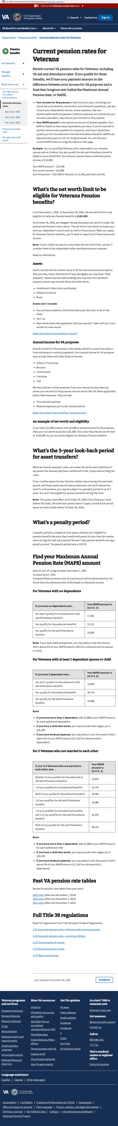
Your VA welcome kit (42, 1064)
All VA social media (70, 1048)
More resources (10, 84)
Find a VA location (99, 1064)
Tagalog (18, 1079)
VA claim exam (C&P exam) (11, 139)
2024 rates (38, 899)
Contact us (90, 17)
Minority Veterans (11, 1021)
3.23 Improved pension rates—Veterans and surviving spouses (66, 929)
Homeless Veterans (12, 1011)
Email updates (68, 1017)
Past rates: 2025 (12, 111)
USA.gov (54, 1111)
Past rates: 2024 (12, 117)
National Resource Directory (12, 1062)
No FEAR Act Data (36, 1111)
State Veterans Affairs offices (43, 1041)
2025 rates (38, 895)
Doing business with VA (43, 1048)
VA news (64, 1007)
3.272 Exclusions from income (49, 949)
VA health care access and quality (42, 1014)
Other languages (36, 1079)
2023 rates (38, 903)
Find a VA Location (71, 28)
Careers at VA (38, 1054)
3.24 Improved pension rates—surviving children (59, 936)
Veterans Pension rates (11, 105)
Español (6, 1079)
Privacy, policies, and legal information (77, 1107)
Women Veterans (11, 1016)
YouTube (65, 1043)
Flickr (63, 1038)
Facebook (65, 1023)
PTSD (5, 1026)
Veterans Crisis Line (100, 1010)
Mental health (9, 1031)
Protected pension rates (11, 131)
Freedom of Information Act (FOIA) (55, 1102)
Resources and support (102, 1022)
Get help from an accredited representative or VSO (43, 1025)
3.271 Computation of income (49, 942)
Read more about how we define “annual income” (60, 412)
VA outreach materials (43, 1059)
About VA (48, 28)
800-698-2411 (97, 1039)
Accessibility (10, 1102)
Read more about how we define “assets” (55, 333)
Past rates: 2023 (12, 122)
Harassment (85, 1102)
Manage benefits (6, 74)
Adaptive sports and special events (13, 1038)
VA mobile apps (39, 1034)
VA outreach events (12, 1055)
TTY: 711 (94, 1045)
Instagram (65, 1028)
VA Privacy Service (13, 1111)
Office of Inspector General (17, 1107)
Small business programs (10, 1047)
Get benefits (8, 63)
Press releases (68, 1012)
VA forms (36, 1007)
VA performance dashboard (78, 1111)
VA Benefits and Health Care (18, 28)
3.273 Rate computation (46, 955)
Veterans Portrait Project (16, 1116)
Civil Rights (26, 1102)
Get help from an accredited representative (10, 94)
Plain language (44, 1107)
